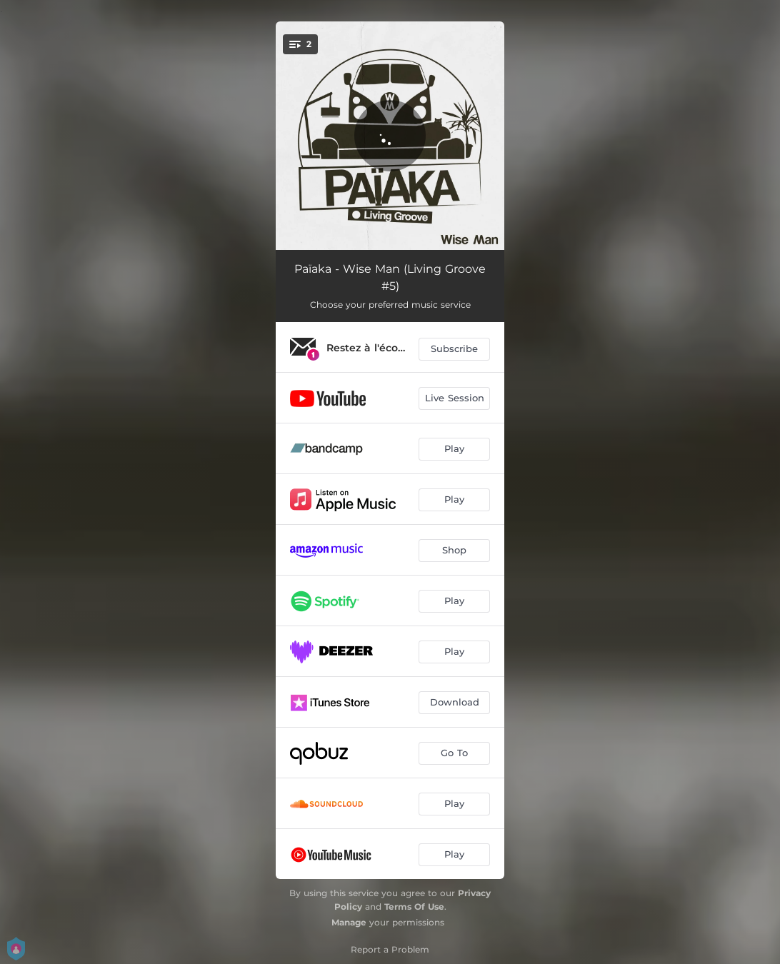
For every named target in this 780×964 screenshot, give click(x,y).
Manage (348, 922)
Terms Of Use (414, 906)
